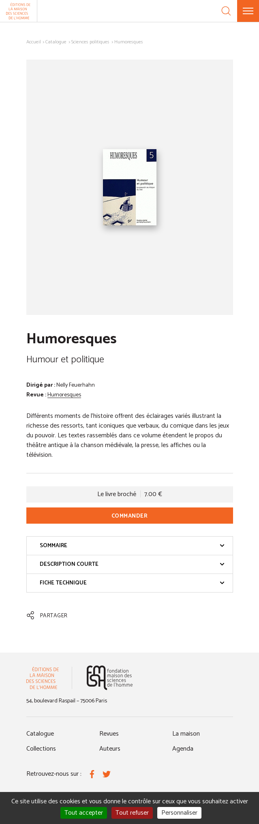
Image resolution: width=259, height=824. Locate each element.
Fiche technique (132, 583)
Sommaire (132, 545)
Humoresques (64, 395)
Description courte (132, 564)
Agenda (182, 748)
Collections (41, 748)
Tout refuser (132, 812)
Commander (129, 516)
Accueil (33, 42)
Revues (109, 733)
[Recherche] (226, 11)
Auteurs (109, 748)
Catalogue (55, 42)
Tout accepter (83, 812)
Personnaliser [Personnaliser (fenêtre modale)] (179, 812)
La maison (186, 733)
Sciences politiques (90, 42)
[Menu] (248, 11)
